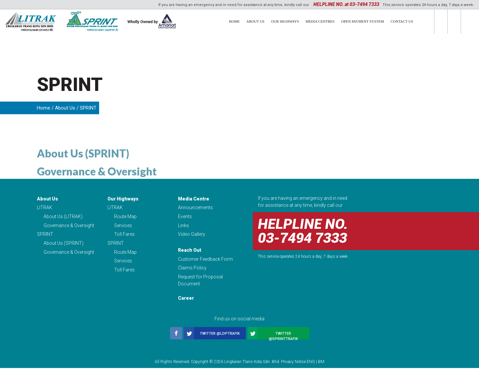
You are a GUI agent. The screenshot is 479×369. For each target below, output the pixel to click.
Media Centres (320, 21)
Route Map (125, 216)
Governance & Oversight (97, 185)
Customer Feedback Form (205, 259)
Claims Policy (192, 268)
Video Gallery (191, 234)
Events (185, 216)
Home (234, 21)
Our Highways (285, 21)
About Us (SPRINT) (83, 167)
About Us (255, 21)
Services (123, 225)
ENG (311, 362)
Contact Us (402, 21)
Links (183, 225)
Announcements (195, 207)
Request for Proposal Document (200, 281)
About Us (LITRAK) (63, 216)
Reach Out (189, 250)
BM (321, 362)
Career (186, 299)
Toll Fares (124, 234)
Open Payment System (362, 21)
